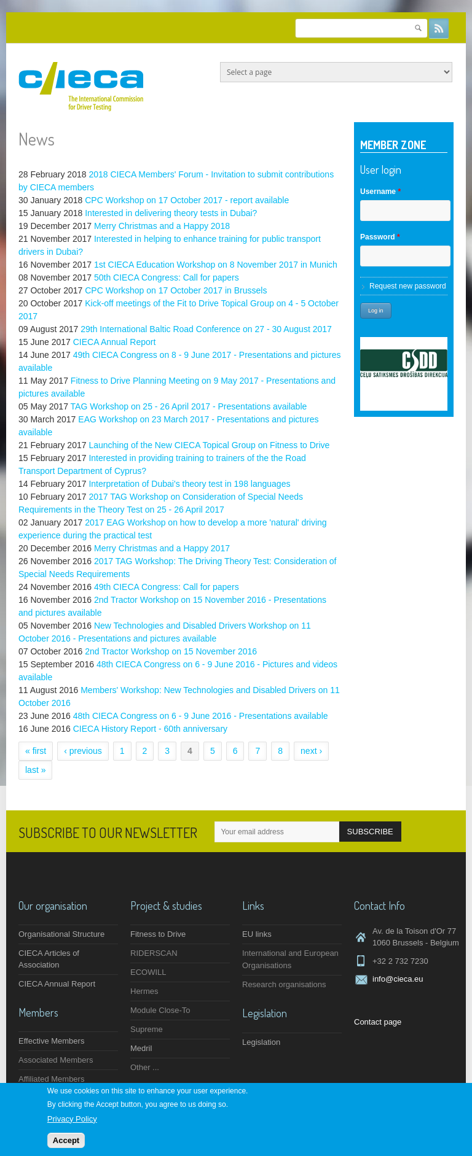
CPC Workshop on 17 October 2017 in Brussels (176, 290)
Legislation (261, 1042)
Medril (141, 1048)
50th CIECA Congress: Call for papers (166, 277)
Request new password (407, 286)
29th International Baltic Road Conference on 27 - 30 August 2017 (206, 329)
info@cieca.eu (397, 978)
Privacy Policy (72, 1119)
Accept (66, 1141)
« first (35, 751)
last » (35, 770)
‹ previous (82, 751)
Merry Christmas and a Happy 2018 (162, 226)
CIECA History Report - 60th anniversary (150, 729)
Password (380, 237)
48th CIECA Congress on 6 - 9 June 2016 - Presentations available (200, 716)
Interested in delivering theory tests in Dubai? (171, 213)
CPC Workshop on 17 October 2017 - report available (187, 200)
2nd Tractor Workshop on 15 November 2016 (171, 651)
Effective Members (51, 1040)
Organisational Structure (61, 934)
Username (380, 191)
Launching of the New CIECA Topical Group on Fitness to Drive (208, 445)
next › (311, 751)
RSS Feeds (439, 28)
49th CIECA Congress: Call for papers (166, 587)
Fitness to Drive (158, 934)
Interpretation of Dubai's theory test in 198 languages (189, 484)
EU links (257, 934)
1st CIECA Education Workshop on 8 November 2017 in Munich (215, 265)
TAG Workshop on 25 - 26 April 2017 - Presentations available (189, 406)
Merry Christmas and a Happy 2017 (162, 548)
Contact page (377, 1021)
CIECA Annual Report (114, 342)
